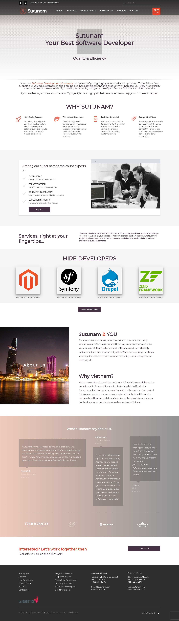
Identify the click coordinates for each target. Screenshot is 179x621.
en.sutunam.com (98, 589)
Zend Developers (62, 590)
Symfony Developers (64, 583)
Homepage (24, 573)
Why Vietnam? (25, 583)
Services (22, 577)
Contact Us (23, 590)
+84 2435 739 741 (53, 3)
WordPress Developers (65, 586)
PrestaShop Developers (65, 580)
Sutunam (46, 612)
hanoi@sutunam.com (100, 587)
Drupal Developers (63, 577)
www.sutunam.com (136, 589)
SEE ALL (39, 210)
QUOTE (156, 12)
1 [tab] (126, 204)
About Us (23, 586)
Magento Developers (64, 573)
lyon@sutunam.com (136, 587)
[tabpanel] (89, 40)
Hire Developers (26, 580)
